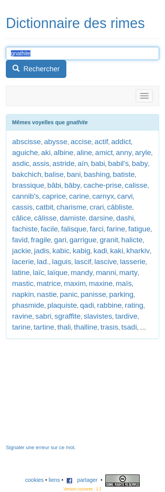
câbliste (119, 207)
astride (63, 163)
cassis (22, 207)
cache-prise (102, 185)
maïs (124, 283)
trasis (109, 327)
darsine (101, 218)
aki (45, 152)
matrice (49, 283)
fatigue (139, 229)
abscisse (26, 142)
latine (21, 272)
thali (64, 327)
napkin (23, 294)
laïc (38, 272)
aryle (143, 152)
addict (121, 142)
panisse (93, 294)
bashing (97, 174)
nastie (47, 294)
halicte (132, 240)
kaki (116, 251)
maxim (75, 283)
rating (134, 305)
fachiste (24, 229)
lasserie (132, 261)
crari (97, 207)
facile (49, 229)
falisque (74, 229)
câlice (21, 218)
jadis (41, 251)
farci (97, 229)
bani (74, 174)
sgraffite (68, 316)
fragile (41, 240)
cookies (34, 480)
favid (20, 240)
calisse (136, 185)
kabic (60, 251)
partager (82, 480)
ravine (22, 316)
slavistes (98, 316)
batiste (124, 174)
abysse (55, 142)
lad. (43, 261)
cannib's (25, 196)
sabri (43, 316)
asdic (20, 163)
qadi (87, 305)
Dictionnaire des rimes (75, 23)
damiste (73, 218)
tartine (44, 327)
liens (54, 480)
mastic (23, 283)
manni (106, 272)
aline (84, 152)
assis (40, 163)
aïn (83, 163)
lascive (105, 261)
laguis (61, 261)
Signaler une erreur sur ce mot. (41, 447)
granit (108, 240)
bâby (72, 185)
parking (121, 294)
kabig (81, 251)
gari (60, 240)
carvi (125, 196)
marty (128, 272)
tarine (21, 327)
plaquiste (62, 305)
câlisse (45, 218)
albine (63, 152)
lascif (83, 261)
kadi (100, 251)
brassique (28, 185)
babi (98, 163)
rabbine (109, 305)
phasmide (28, 305)
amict (104, 152)
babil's (118, 163)
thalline (86, 327)
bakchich (26, 174)
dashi (125, 218)
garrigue (83, 240)
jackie (21, 251)
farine (115, 229)
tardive (126, 316)
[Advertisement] (64, 395)
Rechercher (36, 69)
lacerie (23, 261)
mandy (82, 272)
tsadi (129, 327)
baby (140, 163)
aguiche (25, 152)
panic (68, 294)
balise (54, 174)
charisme (72, 207)
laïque (58, 272)
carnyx (103, 196)
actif (101, 142)
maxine (101, 283)
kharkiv (138, 251)
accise (81, 142)
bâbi (54, 185)
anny (124, 152)
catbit (44, 207)
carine (79, 196)
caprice (54, 196)
